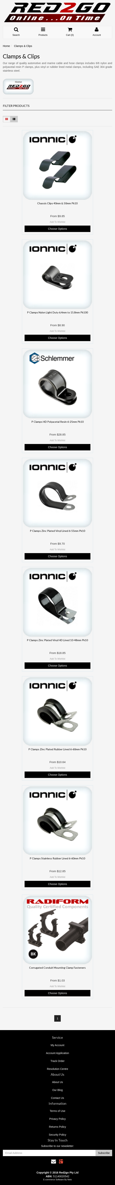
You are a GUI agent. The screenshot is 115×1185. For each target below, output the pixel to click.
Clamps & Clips (23, 45)
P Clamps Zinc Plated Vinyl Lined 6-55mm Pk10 (57, 530)
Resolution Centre (57, 1068)
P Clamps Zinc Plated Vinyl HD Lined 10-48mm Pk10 (57, 640)
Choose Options (57, 228)
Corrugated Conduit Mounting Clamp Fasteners (57, 967)
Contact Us (57, 1097)
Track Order (57, 1061)
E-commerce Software (53, 1179)
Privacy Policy (57, 1118)
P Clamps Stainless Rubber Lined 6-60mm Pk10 (57, 858)
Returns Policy (57, 1126)
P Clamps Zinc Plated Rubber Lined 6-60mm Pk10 (57, 749)
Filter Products (16, 105)
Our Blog (57, 1090)
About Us (57, 1082)
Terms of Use (57, 1110)
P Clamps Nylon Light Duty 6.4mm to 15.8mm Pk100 (57, 312)
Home (6, 45)
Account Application (57, 1053)
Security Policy (57, 1134)
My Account (57, 1045)
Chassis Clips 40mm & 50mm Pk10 (57, 203)
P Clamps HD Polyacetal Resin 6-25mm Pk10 (57, 421)
